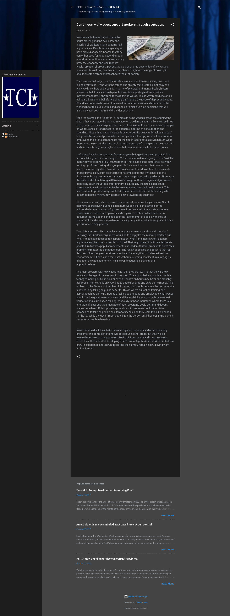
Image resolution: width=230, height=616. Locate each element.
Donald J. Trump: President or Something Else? (105, 490)
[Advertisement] (191, 62)
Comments (11, 136)
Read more (167, 515)
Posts (9, 134)
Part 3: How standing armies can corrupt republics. (107, 558)
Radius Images (142, 602)
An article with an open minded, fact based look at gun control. (114, 524)
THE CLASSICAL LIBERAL (99, 7)
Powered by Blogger (136, 596)
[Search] (199, 8)
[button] (172, 25)
